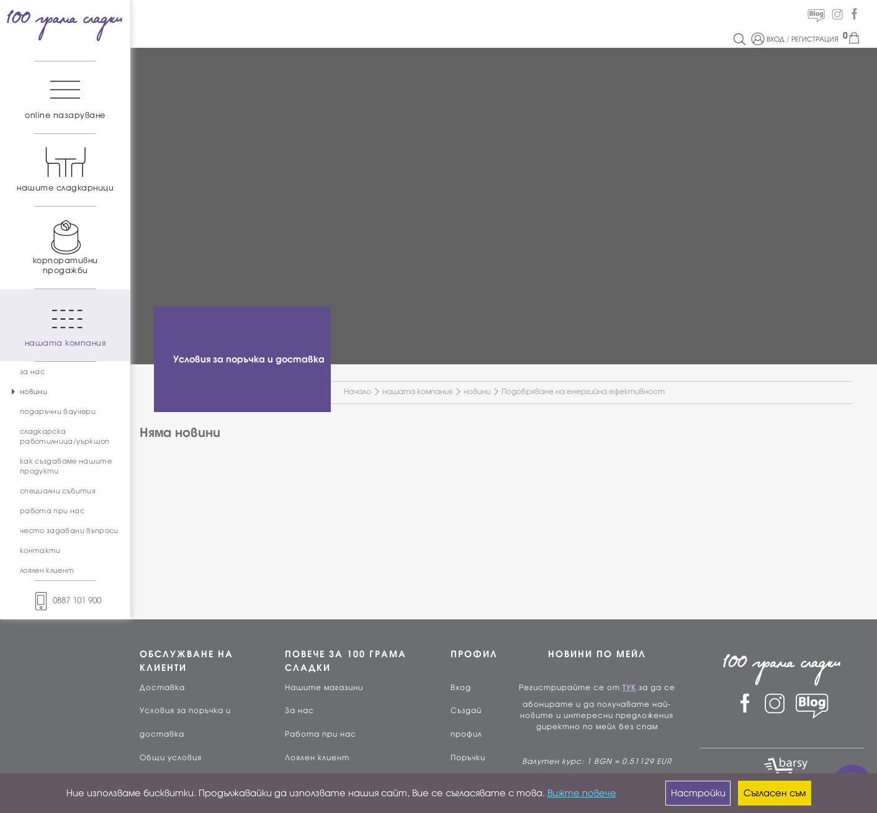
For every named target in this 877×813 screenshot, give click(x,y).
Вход (461, 687)
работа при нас (52, 510)
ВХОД (776, 39)
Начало (357, 391)
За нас (299, 710)
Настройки (698, 793)
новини (33, 391)
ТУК (629, 687)
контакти (40, 550)
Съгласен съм (775, 793)
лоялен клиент (47, 570)
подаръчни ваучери (58, 411)
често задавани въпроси (69, 530)
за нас (32, 371)
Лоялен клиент (317, 757)
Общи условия (171, 757)
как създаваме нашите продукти (66, 466)
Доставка (162, 687)
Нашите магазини (324, 687)
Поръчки (468, 757)
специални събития (58, 491)
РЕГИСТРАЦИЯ (815, 39)
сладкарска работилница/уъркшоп (65, 436)
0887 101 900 (65, 600)
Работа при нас (320, 734)
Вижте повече (581, 793)
